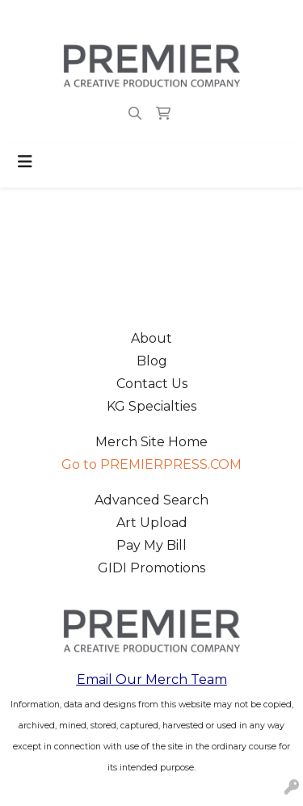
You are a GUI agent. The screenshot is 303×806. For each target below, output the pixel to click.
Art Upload (151, 522)
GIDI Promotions (151, 568)
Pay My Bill (151, 545)
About (151, 338)
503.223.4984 (55, 17)
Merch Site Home (151, 441)
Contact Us (151, 383)
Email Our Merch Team (152, 679)
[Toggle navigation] (25, 161)
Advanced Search (151, 500)
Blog (152, 361)
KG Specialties (151, 406)
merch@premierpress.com (196, 17)
